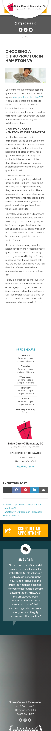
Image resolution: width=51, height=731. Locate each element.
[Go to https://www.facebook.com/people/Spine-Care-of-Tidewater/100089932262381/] (20, 30)
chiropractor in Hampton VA (27, 97)
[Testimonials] (25, 585)
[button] (25, 530)
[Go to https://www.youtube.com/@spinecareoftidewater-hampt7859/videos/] (31, 30)
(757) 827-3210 (25, 23)
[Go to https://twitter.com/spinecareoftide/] (26, 30)
